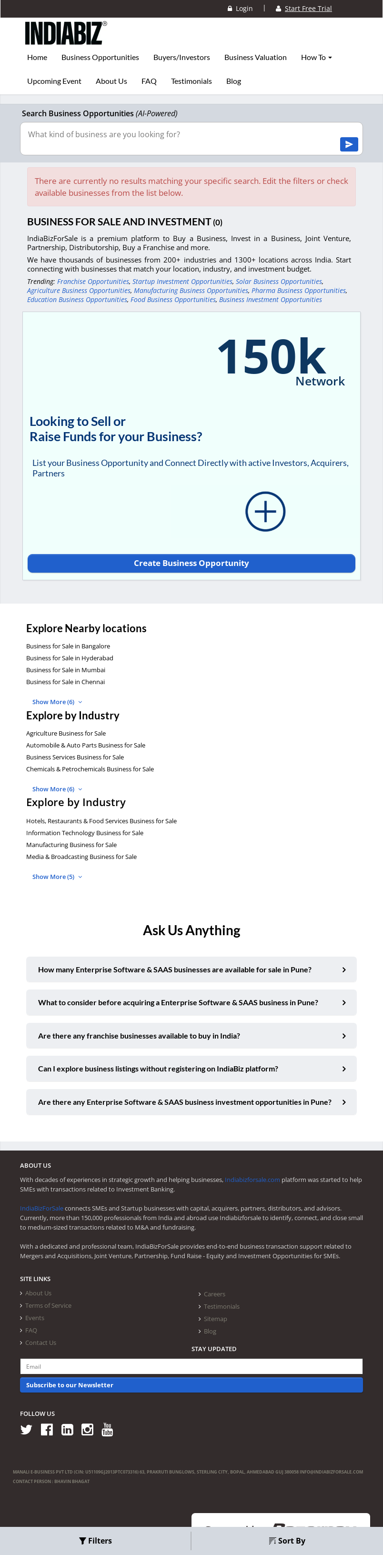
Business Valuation (255, 57)
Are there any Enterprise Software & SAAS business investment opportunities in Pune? (185, 1101)
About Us (111, 81)
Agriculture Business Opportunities (79, 290)
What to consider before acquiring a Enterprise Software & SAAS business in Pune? (178, 1002)
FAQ (149, 81)
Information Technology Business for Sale (84, 832)
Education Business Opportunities (77, 299)
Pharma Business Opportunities (299, 290)
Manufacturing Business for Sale (71, 844)
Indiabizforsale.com (252, 1179)
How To (316, 57)
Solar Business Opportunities (279, 281)
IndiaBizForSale (41, 1208)
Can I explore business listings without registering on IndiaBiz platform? (158, 1068)
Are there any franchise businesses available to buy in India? (139, 1035)
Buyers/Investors (181, 57)
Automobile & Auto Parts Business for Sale (85, 745)
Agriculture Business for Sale (66, 733)
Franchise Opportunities (93, 281)
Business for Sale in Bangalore (68, 646)
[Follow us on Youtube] (110, 1429)
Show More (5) (57, 876)
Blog (233, 81)
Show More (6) (57, 701)
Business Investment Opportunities (270, 299)
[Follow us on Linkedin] (70, 1429)
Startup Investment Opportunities (182, 281)
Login (240, 8)
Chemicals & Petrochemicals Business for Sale (90, 769)
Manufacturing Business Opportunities (191, 290)
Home (37, 57)
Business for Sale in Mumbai (65, 670)
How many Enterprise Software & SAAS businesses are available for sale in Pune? (175, 969)
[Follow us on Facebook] (50, 1429)
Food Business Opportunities (173, 299)
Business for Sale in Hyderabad (69, 658)
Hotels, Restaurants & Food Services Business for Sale (101, 821)
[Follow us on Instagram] (90, 1429)
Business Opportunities (100, 57)
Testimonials (191, 81)
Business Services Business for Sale (75, 757)
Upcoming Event (54, 81)
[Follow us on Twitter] (30, 1429)
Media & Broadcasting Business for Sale (81, 856)
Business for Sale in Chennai (65, 681)
